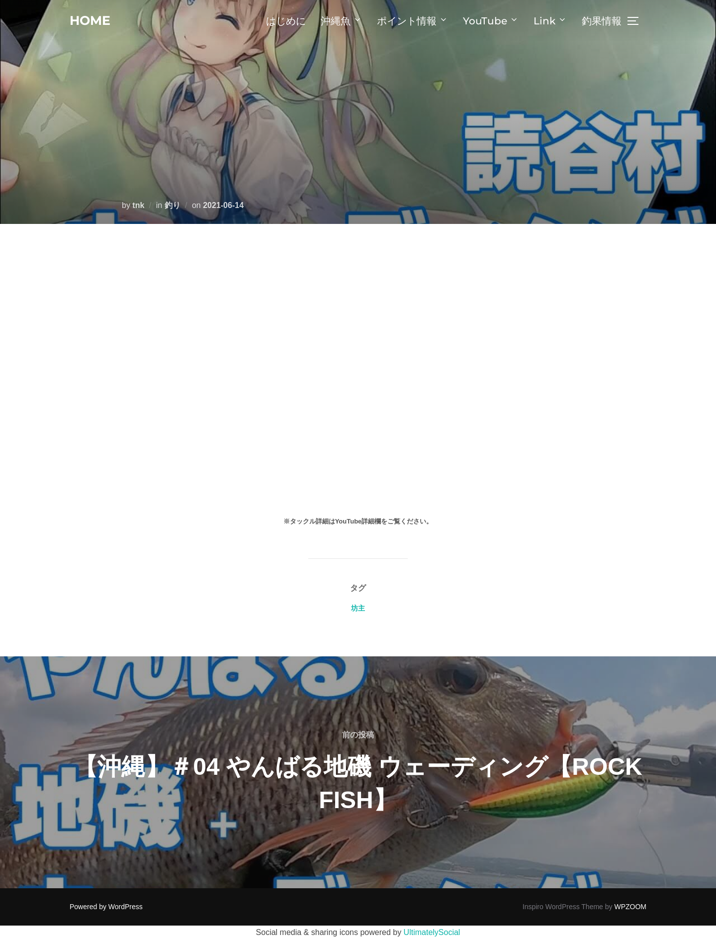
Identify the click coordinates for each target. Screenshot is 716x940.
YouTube (491, 21)
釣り (172, 205)
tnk (138, 205)
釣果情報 (602, 21)
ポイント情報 (412, 21)
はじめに (286, 21)
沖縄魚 (341, 21)
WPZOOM (630, 907)
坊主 (358, 608)
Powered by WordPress (106, 907)
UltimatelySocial (432, 932)
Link (550, 21)
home (91, 20)
